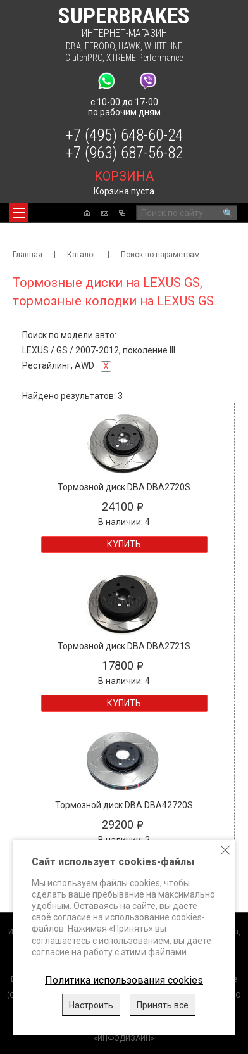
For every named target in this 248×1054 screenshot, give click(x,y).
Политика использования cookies (124, 980)
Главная (27, 254)
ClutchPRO (83, 58)
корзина (124, 176)
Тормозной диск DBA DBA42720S (124, 805)
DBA (73, 46)
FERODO (100, 46)
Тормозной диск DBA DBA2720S (124, 487)
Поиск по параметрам (160, 254)
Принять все (163, 1005)
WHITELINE (163, 46)
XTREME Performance (144, 58)
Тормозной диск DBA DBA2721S (124, 646)
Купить (124, 544)
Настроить (91, 1005)
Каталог (81, 254)
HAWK (129, 46)
